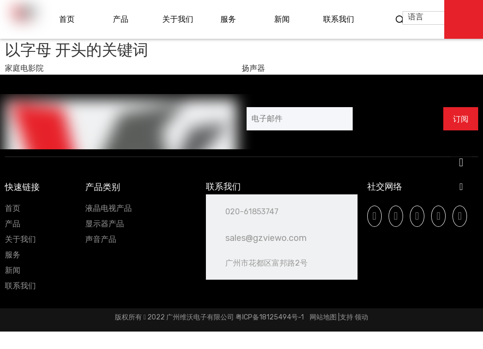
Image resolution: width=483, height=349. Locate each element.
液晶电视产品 (108, 208)
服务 (12, 254)
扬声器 (253, 68)
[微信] (459, 216)
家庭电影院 (24, 68)
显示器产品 (104, 223)
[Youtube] (417, 216)
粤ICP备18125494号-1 (270, 317)
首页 (12, 208)
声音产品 (100, 239)
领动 (361, 317)
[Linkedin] (396, 216)
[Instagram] (438, 216)
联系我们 (20, 285)
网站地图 (323, 317)
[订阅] (460, 118)
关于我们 (20, 239)
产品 (12, 223)
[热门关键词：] (400, 20)
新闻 (12, 270)
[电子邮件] (300, 118)
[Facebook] (374, 216)
